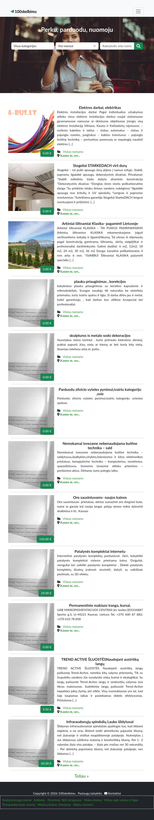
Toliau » (81, 776)
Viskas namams (73, 151)
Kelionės (39, 800)
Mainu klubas (93, 800)
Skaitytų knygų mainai (16, 800)
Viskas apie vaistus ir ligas (121, 800)
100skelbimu (24, 11)
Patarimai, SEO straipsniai (64, 800)
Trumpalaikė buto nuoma (18, 804)
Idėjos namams (83, 804)
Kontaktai (112, 793)
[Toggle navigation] (138, 11)
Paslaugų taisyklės (90, 793)
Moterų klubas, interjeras (54, 804)
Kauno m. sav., (70, 155)
